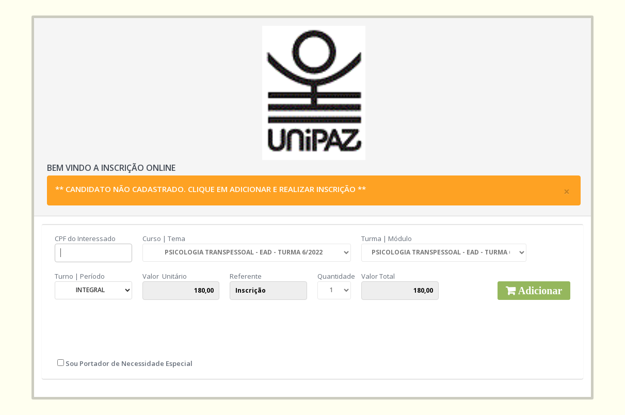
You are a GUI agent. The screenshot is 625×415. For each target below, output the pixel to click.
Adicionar (539, 290)
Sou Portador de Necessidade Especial (128, 363)
